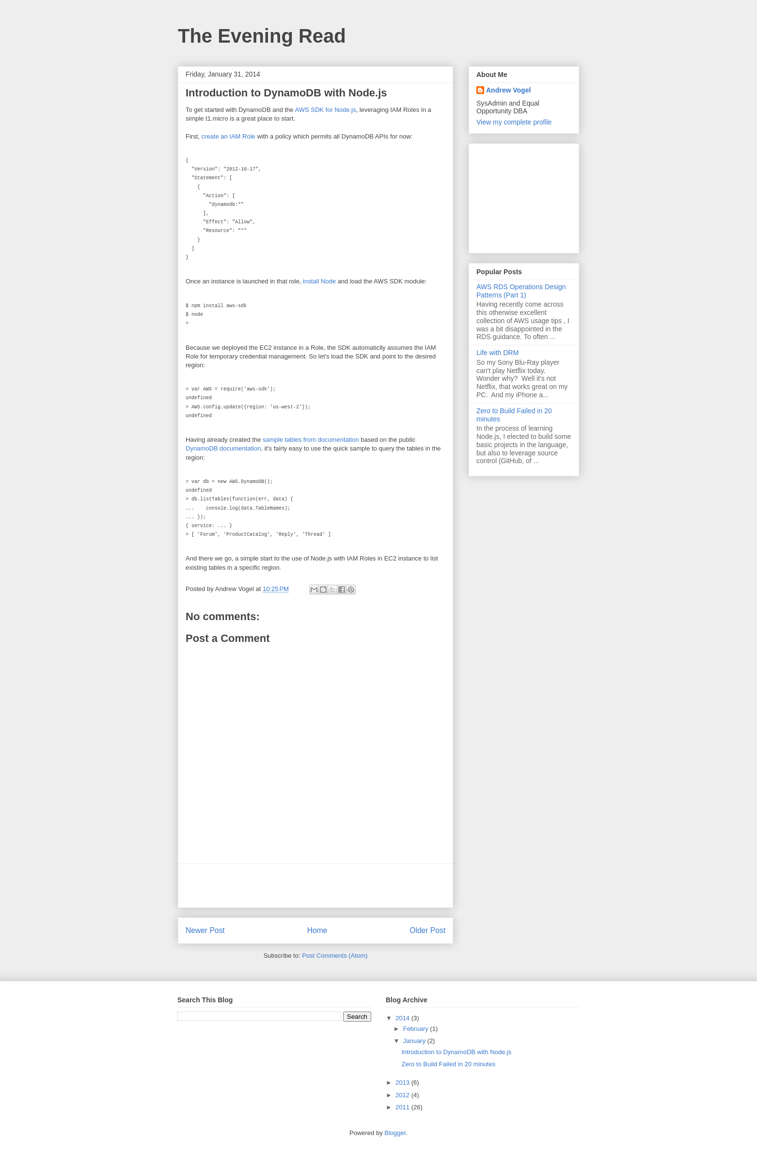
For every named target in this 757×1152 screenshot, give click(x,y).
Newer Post (205, 930)
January (415, 1040)
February (416, 1028)
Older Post (427, 930)
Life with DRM (497, 353)
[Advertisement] (315, 885)
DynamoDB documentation (223, 448)
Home (317, 930)
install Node (319, 281)
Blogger (395, 1132)
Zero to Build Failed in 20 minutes (448, 1064)
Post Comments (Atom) (334, 955)
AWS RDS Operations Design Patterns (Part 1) (521, 291)
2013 (403, 1082)
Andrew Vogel (508, 90)
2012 (403, 1095)
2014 (403, 1018)
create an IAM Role (228, 136)
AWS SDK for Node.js (325, 109)
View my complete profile (514, 122)
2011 (403, 1107)
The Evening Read (262, 36)
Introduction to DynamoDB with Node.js (456, 1052)
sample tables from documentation (311, 439)
